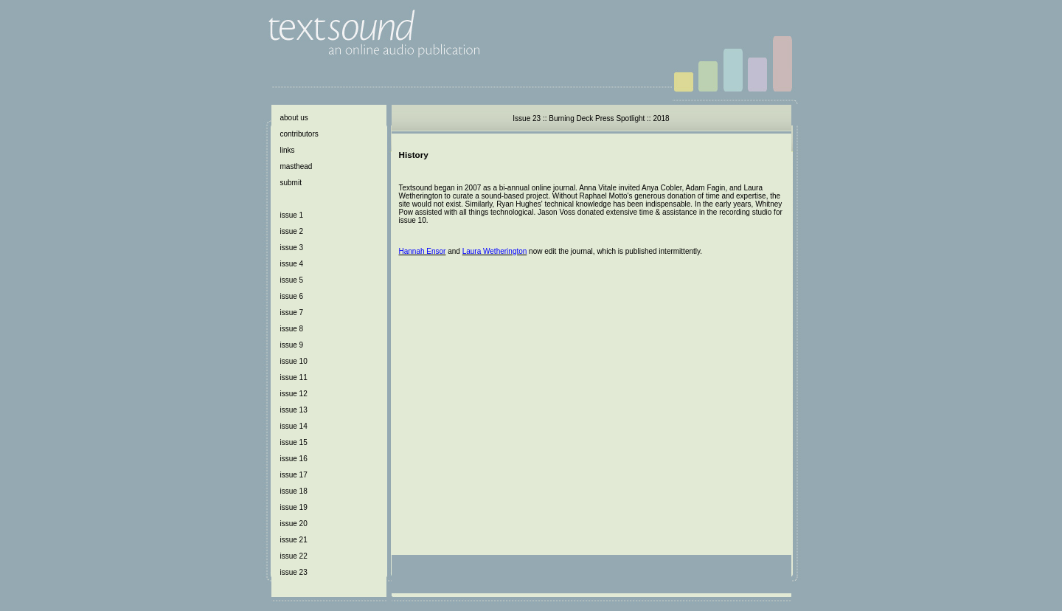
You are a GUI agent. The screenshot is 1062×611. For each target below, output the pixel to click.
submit (291, 183)
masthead (296, 166)
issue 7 (292, 312)
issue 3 (292, 248)
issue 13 (294, 410)
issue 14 (294, 426)
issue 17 (294, 475)
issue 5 (292, 280)
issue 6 (292, 296)
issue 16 (294, 459)
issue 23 (294, 572)
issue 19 (294, 507)
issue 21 (294, 540)
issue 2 (292, 231)
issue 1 (292, 215)
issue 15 (294, 442)
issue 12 (294, 394)
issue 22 (294, 556)
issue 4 (292, 264)
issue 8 (292, 329)
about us (294, 118)
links (287, 150)
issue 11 (294, 377)
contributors (299, 134)
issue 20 (294, 523)
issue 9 (292, 345)
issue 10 (294, 361)
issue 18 (294, 491)
